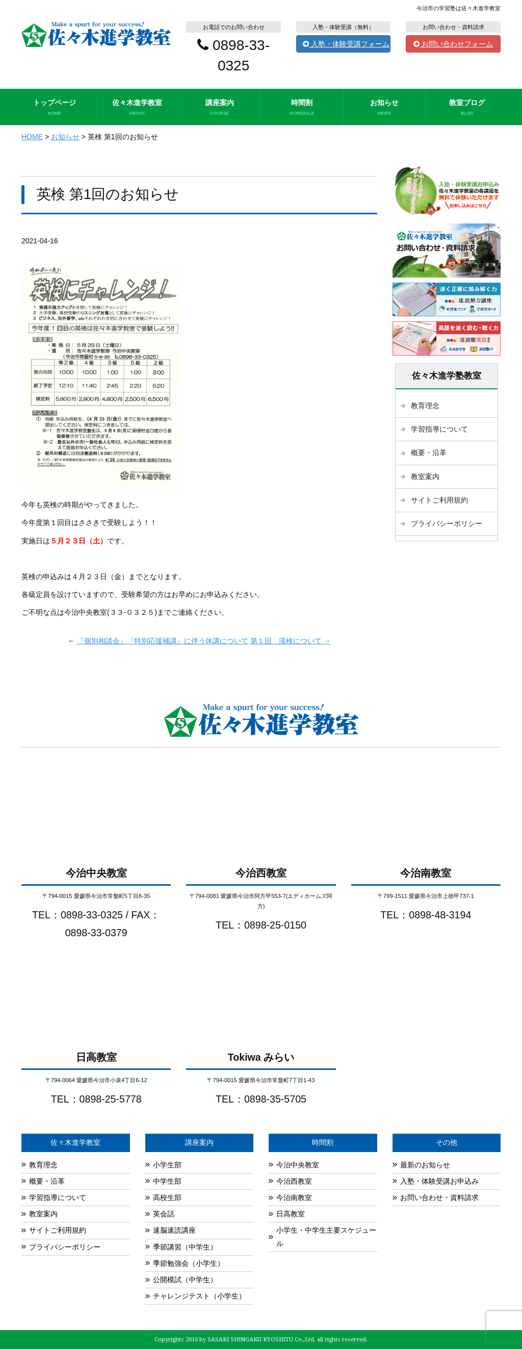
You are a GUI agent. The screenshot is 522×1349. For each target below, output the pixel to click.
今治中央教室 (297, 1165)
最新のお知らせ (425, 1165)
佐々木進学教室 (137, 107)
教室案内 (425, 476)
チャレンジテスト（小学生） (199, 1296)
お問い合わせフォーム (453, 44)
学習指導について (439, 429)
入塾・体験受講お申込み (439, 1181)
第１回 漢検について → (290, 641)
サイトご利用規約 (439, 500)
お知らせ (385, 107)
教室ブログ (467, 107)
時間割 (302, 107)
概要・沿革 (429, 452)
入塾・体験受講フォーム (346, 44)
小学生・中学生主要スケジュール (326, 1236)
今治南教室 (294, 1197)
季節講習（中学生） (185, 1247)
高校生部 (167, 1197)
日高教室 (290, 1214)
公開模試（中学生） (185, 1280)
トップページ (55, 107)
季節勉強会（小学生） (188, 1263)
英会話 (163, 1214)
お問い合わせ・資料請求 (439, 1197)
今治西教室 (294, 1181)
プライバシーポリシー (446, 523)
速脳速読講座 (174, 1230)
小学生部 (167, 1165)
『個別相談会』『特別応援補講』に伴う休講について (162, 641)
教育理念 (425, 406)
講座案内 (219, 107)
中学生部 (167, 1181)
